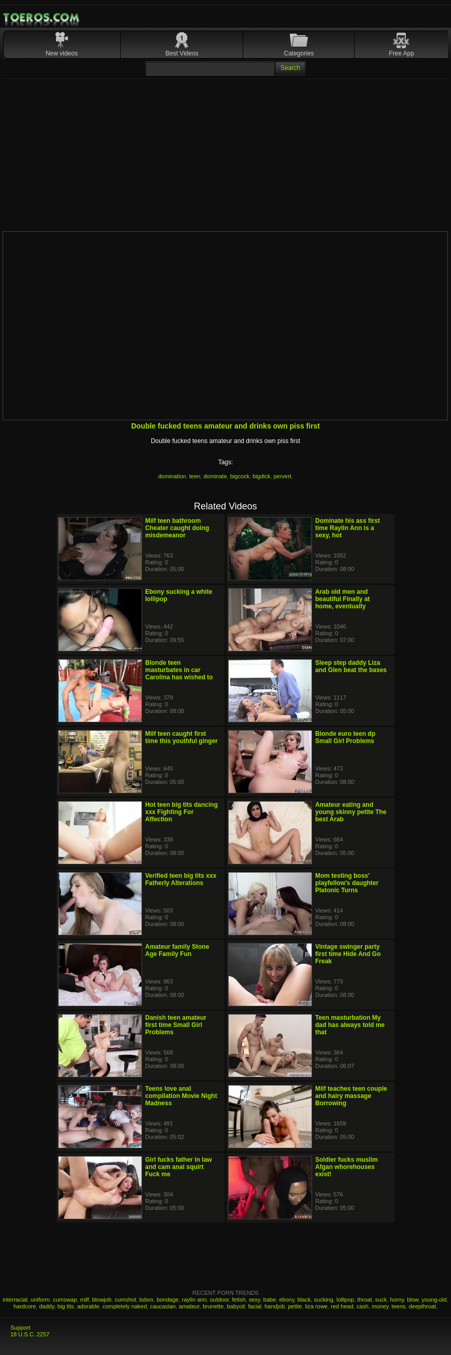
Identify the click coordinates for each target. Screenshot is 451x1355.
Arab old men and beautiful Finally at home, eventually (342, 599)
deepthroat (422, 1306)
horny (397, 1299)
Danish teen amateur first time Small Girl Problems (175, 1025)
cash (363, 1306)
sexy (254, 1299)
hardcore (24, 1306)
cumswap (65, 1299)
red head (342, 1306)
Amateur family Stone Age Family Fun (177, 950)
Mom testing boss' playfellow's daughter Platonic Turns (346, 883)
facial (254, 1306)
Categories (299, 53)
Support (20, 1327)
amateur (189, 1306)
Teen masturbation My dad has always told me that (350, 1025)
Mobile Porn (42, 17)
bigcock (239, 476)
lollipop (345, 1299)
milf (84, 1299)
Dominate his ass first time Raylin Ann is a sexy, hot (347, 528)
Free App (401, 53)
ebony (286, 1299)
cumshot (125, 1299)
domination (172, 476)
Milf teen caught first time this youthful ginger (181, 737)
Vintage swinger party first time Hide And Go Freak (347, 954)
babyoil (236, 1306)
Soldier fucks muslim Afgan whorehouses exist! (346, 1167)
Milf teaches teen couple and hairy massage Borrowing (351, 1096)
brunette (213, 1306)
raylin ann (194, 1299)
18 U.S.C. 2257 (29, 1334)
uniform (40, 1299)
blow (412, 1299)
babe (269, 1299)
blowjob (101, 1299)
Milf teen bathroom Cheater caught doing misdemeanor (177, 528)
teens (398, 1306)
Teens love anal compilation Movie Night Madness (181, 1096)
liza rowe (316, 1306)
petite (295, 1306)
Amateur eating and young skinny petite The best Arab (350, 812)
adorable (88, 1306)
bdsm (146, 1299)
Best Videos (182, 53)
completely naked (125, 1306)
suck (381, 1299)
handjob (274, 1306)
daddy (46, 1306)
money (380, 1306)
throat (364, 1299)
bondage (168, 1299)
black (304, 1299)
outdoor (219, 1299)
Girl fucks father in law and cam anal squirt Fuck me (178, 1167)
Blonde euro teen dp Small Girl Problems (345, 737)
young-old (433, 1299)
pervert (282, 476)
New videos (62, 53)
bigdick (261, 476)
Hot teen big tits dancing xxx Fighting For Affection (181, 812)
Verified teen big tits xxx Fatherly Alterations (180, 879)
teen (194, 476)
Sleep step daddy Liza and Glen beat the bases (351, 666)
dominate (215, 476)
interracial (15, 1299)
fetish (238, 1299)
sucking (323, 1299)
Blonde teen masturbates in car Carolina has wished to (179, 670)
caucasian (163, 1306)
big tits (66, 1306)
